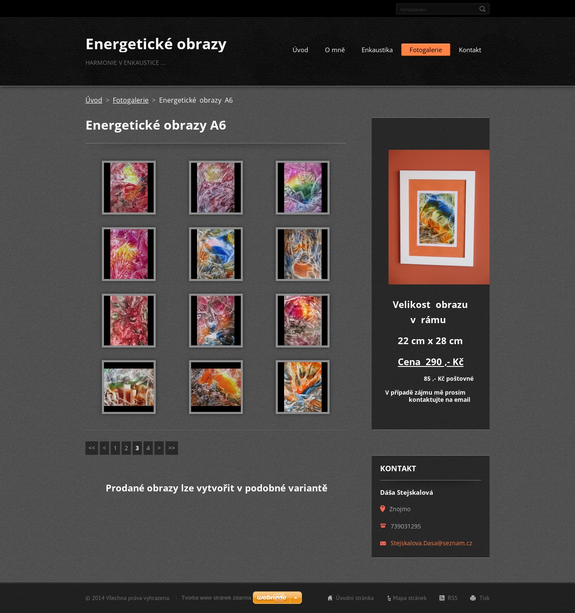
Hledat (482, 8)
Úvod (300, 49)
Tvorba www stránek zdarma (216, 597)
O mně (335, 49)
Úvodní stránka (355, 598)
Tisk (484, 598)
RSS (453, 598)
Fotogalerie (426, 49)
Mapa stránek (410, 598)
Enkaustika (377, 49)
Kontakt (470, 49)
